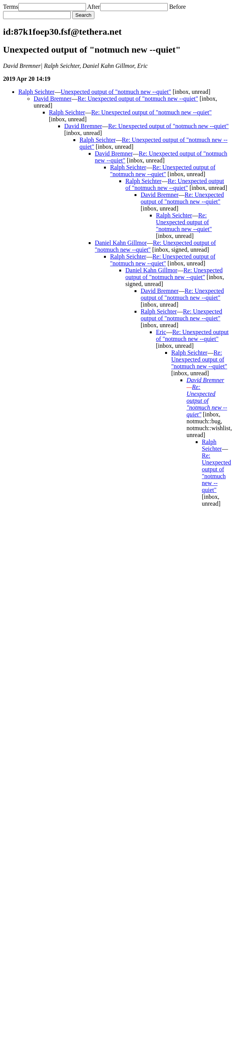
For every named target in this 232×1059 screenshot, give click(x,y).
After (93, 6)
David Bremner (52, 98)
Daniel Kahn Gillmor (121, 242)
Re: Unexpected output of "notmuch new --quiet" (138, 98)
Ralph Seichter (36, 91)
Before (177, 6)
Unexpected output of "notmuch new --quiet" (116, 91)
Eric (161, 332)
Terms (10, 6)
